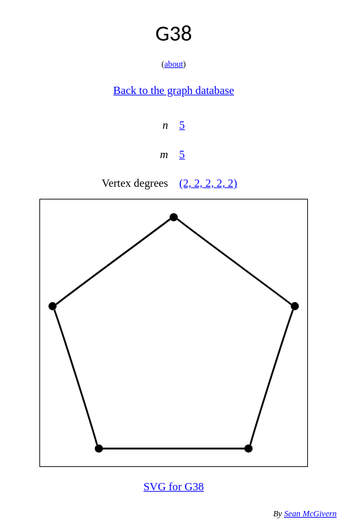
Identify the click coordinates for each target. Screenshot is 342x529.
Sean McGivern (310, 513)
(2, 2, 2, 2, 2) (208, 183)
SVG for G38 (174, 486)
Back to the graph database (174, 90)
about (173, 64)
